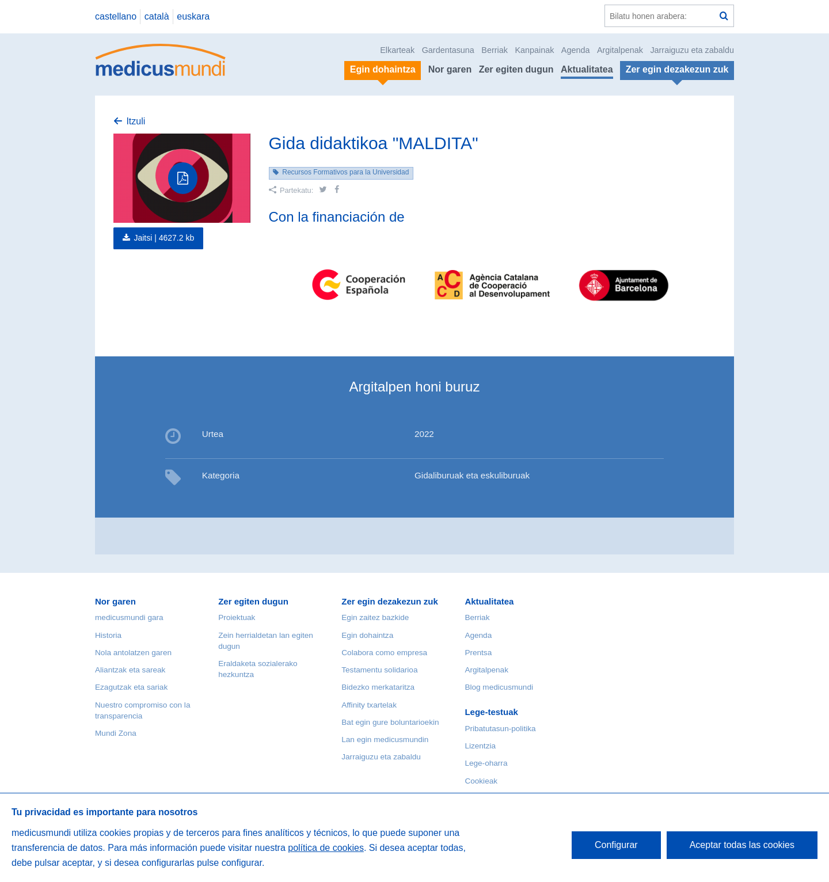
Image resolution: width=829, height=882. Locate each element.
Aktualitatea (587, 69)
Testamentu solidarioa (379, 670)
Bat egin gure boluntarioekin (390, 722)
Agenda (575, 50)
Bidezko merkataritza (377, 687)
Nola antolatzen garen (133, 652)
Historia (108, 635)
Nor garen (450, 69)
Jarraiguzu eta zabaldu (692, 50)
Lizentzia (480, 746)
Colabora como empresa (384, 652)
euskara (193, 16)
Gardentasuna (448, 50)
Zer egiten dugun (516, 69)
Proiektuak (236, 617)
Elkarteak (397, 50)
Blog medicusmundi (499, 687)
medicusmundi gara (129, 617)
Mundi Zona (115, 733)
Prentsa (478, 652)
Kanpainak (534, 50)
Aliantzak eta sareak (130, 670)
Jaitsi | (164, 237)
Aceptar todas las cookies (742, 845)
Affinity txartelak (369, 705)
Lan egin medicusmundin (384, 739)
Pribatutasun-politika (500, 728)
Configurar (616, 845)
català (156, 16)
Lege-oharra (486, 763)
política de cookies (326, 848)
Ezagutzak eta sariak (131, 687)
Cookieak (481, 781)
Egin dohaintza (367, 635)
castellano (115, 16)
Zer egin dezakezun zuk (389, 601)
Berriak (494, 50)
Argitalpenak (620, 50)
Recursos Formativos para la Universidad (345, 172)
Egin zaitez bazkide (375, 617)
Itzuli (135, 121)
